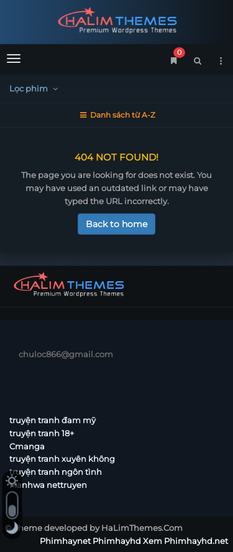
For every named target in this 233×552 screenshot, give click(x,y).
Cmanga (27, 446)
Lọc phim (35, 88)
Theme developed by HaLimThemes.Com (98, 528)
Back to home (116, 224)
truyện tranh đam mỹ (52, 420)
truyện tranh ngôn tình (55, 472)
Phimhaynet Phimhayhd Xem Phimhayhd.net (116, 20)
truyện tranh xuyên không (62, 459)
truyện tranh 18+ (41, 433)
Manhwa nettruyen (48, 485)
